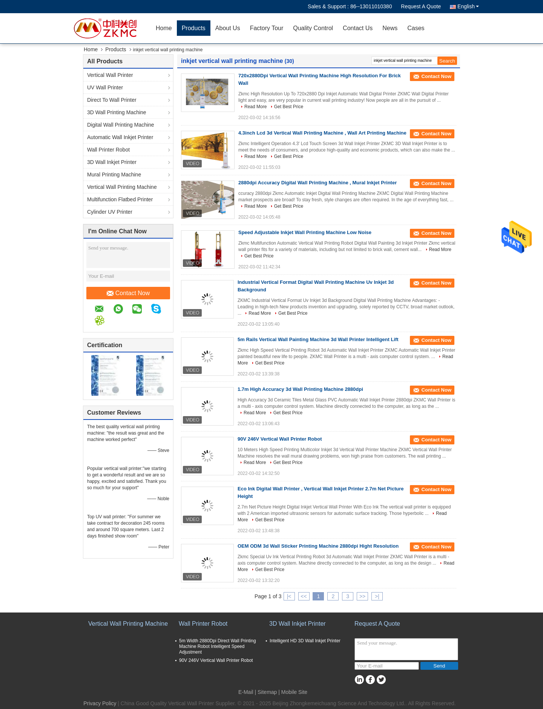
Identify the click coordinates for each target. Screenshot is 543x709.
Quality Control (313, 28)
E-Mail (245, 692)
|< (289, 596)
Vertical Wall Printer (110, 75)
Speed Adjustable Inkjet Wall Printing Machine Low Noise (304, 232)
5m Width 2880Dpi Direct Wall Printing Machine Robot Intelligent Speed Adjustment (217, 646)
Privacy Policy (99, 703)
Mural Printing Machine (114, 175)
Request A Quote (421, 6)
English (468, 6)
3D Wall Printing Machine (116, 112)
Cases (415, 28)
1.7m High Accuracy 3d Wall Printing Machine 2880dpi (300, 389)
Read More (255, 106)
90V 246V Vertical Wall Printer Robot (280, 439)
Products (194, 28)
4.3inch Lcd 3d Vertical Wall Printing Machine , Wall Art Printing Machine (322, 133)
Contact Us (358, 28)
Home (164, 28)
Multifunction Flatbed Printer (120, 199)
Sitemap (267, 692)
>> (362, 596)
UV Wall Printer (105, 87)
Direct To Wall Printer (112, 100)
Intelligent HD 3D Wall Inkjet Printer (305, 640)
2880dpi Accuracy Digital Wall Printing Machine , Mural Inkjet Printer (317, 182)
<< (304, 596)
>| (377, 596)
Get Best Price (288, 106)
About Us (227, 28)
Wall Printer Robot (108, 150)
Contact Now (128, 293)
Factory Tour (267, 28)
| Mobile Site (292, 692)
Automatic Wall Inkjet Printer (120, 137)
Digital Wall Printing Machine (120, 125)
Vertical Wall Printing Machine (122, 187)
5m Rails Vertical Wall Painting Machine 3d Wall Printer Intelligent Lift (318, 339)
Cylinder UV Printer (109, 212)
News (389, 28)
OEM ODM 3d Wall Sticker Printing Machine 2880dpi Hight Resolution (318, 546)
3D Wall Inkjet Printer (112, 162)
